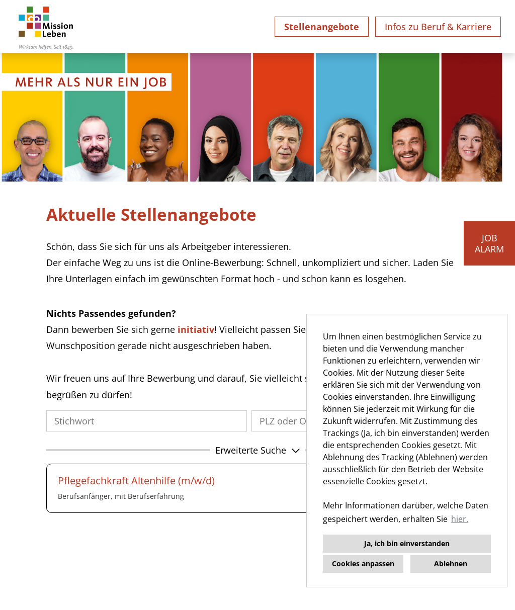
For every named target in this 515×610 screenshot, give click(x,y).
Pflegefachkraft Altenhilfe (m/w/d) (136, 480)
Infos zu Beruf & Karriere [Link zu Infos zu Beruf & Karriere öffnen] (438, 27)
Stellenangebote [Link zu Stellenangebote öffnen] (321, 27)
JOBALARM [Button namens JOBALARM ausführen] (489, 243)
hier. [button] (459, 519)
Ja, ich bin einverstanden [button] (407, 543)
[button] (257, 450)
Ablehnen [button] (450, 563)
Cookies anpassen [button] (363, 563)
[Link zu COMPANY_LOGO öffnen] (46, 26)
